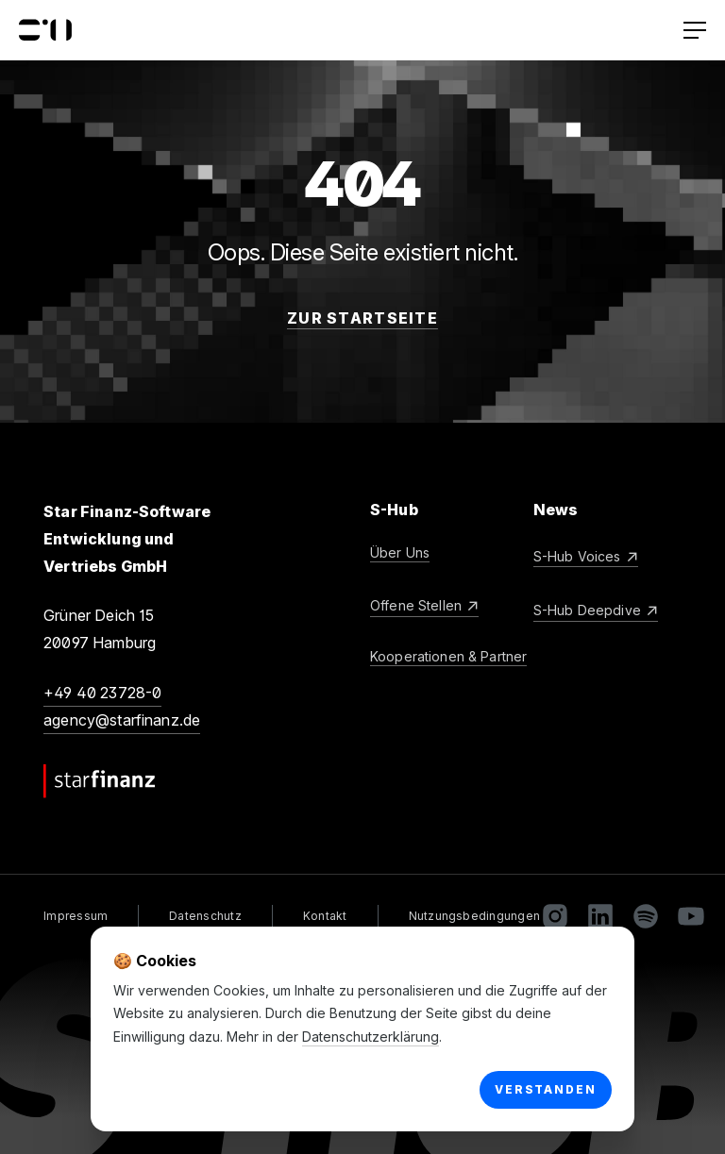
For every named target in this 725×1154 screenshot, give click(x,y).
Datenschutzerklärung (370, 1037)
